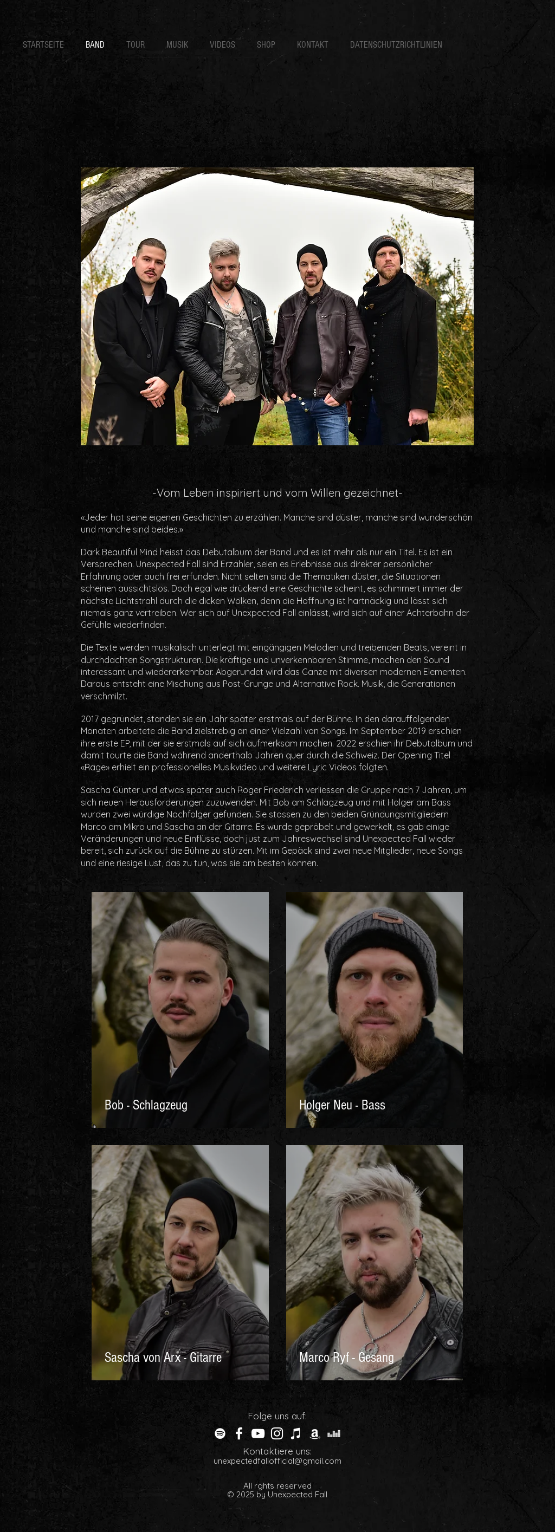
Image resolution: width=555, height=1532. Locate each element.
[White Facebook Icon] (239, 1433)
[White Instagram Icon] (277, 1433)
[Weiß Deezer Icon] (334, 1433)
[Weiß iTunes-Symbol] (296, 1433)
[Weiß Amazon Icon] (315, 1433)
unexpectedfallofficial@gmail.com (277, 1461)
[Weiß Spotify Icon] (220, 1433)
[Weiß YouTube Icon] (258, 1433)
